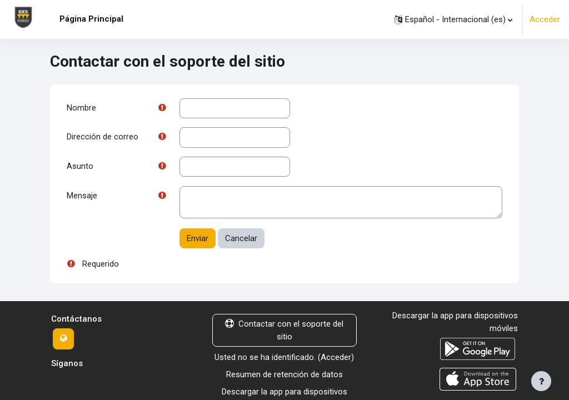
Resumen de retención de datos (284, 376)
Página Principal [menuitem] (91, 19)
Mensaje (82, 197)
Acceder (545, 19)
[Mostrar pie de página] (541, 381)
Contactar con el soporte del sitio (284, 332)
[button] (453, 19)
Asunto (80, 167)
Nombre (81, 108)
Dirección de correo (102, 138)
